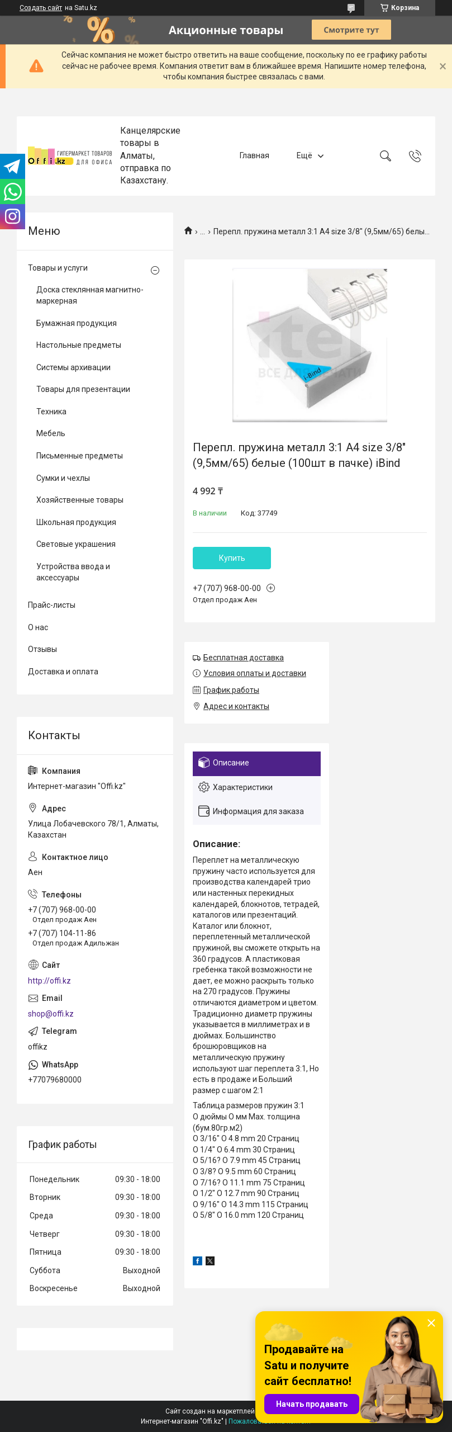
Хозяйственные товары (79, 499)
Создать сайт (41, 8)
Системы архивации (73, 367)
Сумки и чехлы (63, 478)
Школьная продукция (76, 522)
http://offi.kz (49, 980)
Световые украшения (76, 544)
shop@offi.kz (51, 1013)
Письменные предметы (79, 455)
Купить (232, 558)
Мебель (50, 433)
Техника (51, 411)
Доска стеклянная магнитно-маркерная (90, 295)
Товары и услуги (58, 267)
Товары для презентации (83, 389)
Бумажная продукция (76, 323)
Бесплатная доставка (243, 657)
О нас (38, 627)
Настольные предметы (78, 345)
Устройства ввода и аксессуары (73, 572)
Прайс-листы (51, 605)
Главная (254, 155)
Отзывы (42, 649)
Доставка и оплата (63, 671)
